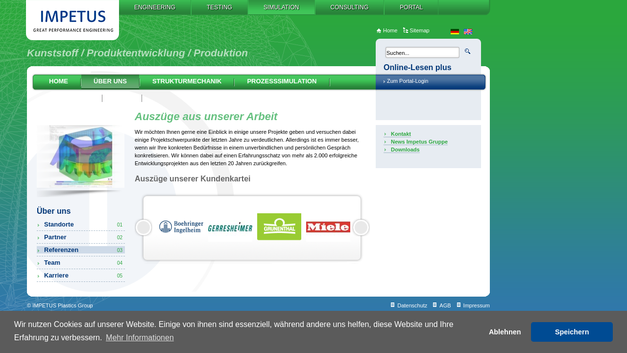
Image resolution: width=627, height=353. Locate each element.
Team (84, 262)
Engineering (154, 7)
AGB (445, 305)
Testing (219, 7)
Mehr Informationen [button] (140, 337)
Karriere (84, 275)
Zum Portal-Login (407, 81)
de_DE (455, 31)
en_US (468, 31)
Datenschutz (412, 305)
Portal (411, 7)
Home (58, 81)
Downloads (405, 149)
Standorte (84, 224)
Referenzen (84, 249)
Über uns (110, 81)
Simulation (281, 7)
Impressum (476, 305)
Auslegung (69, 97)
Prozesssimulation (281, 81)
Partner (84, 237)
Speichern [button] (572, 332)
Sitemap (419, 30)
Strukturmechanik (187, 81)
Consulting (350, 7)
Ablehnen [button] (505, 332)
